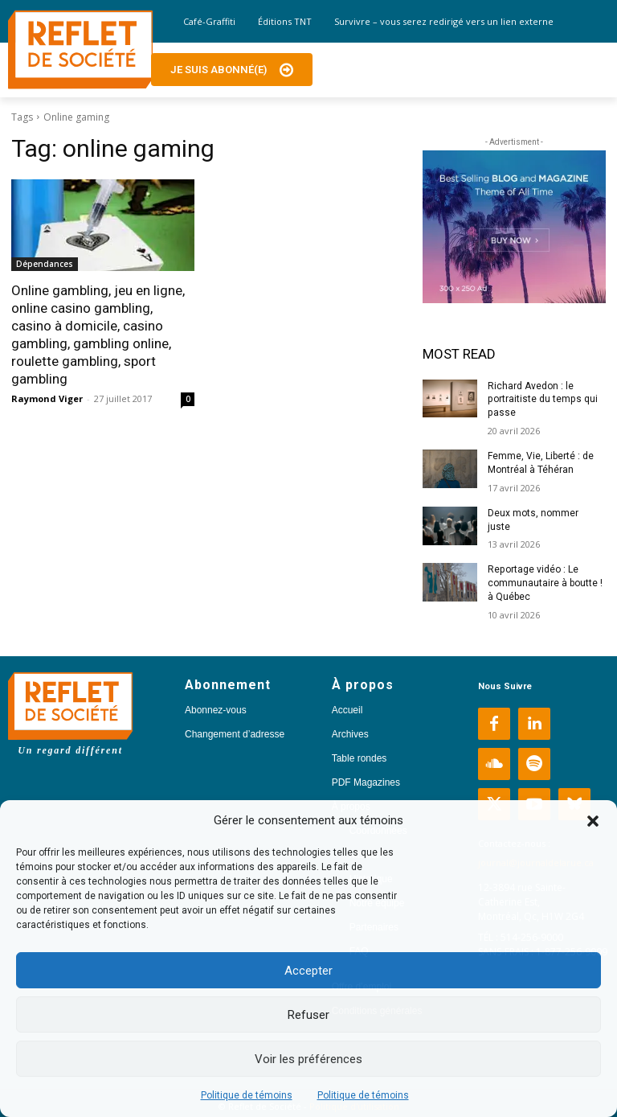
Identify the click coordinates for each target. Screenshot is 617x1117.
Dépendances (44, 263)
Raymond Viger (47, 398)
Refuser (308, 1015)
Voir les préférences (308, 1059)
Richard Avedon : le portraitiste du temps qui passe (542, 399)
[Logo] (80, 49)
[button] (593, 821)
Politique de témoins (246, 1095)
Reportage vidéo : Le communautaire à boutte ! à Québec (545, 583)
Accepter (308, 970)
